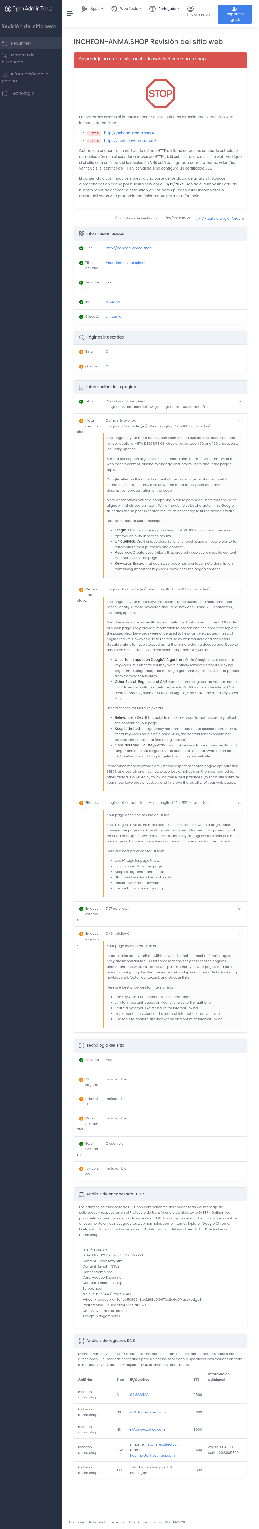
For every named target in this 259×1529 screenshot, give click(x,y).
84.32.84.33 (142, 1418)
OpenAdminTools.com (150, 1522)
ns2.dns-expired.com (151, 1435)
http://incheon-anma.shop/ (134, 134)
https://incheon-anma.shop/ (135, 142)
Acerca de (81, 1522)
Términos (122, 1522)
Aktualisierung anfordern (219, 226)
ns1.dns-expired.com (150, 1453)
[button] (177, 416)
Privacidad (102, 1522)
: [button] (92, 413)
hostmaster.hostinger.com (155, 1478)
